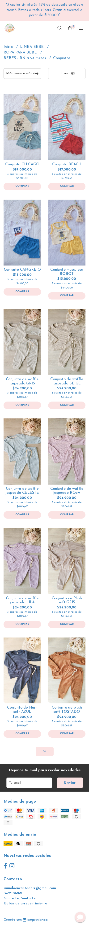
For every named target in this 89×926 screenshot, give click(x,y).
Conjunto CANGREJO (22, 270)
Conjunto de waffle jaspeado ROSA (66, 491)
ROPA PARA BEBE (21, 52)
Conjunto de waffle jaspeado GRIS (22, 381)
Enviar (70, 783)
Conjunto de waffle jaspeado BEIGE (66, 381)
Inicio (9, 47)
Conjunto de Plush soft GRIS (67, 600)
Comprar (22, 186)
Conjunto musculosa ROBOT (66, 272)
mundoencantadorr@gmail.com (30, 888)
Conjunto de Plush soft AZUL (22, 710)
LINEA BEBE (32, 47)
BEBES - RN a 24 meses (25, 58)
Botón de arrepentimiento (25, 903)
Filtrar (67, 74)
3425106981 (13, 893)
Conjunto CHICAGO (22, 164)
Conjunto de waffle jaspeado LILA (22, 600)
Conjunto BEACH (66, 164)
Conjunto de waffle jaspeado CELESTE (22, 491)
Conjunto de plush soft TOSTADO (67, 710)
